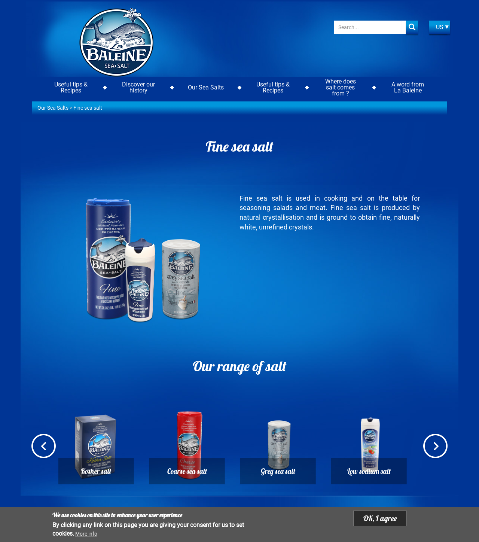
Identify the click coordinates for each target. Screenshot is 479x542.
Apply (412, 27)
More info (86, 534)
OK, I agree (380, 518)
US (439, 27)
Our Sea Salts (52, 108)
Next (435, 447)
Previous (44, 447)
